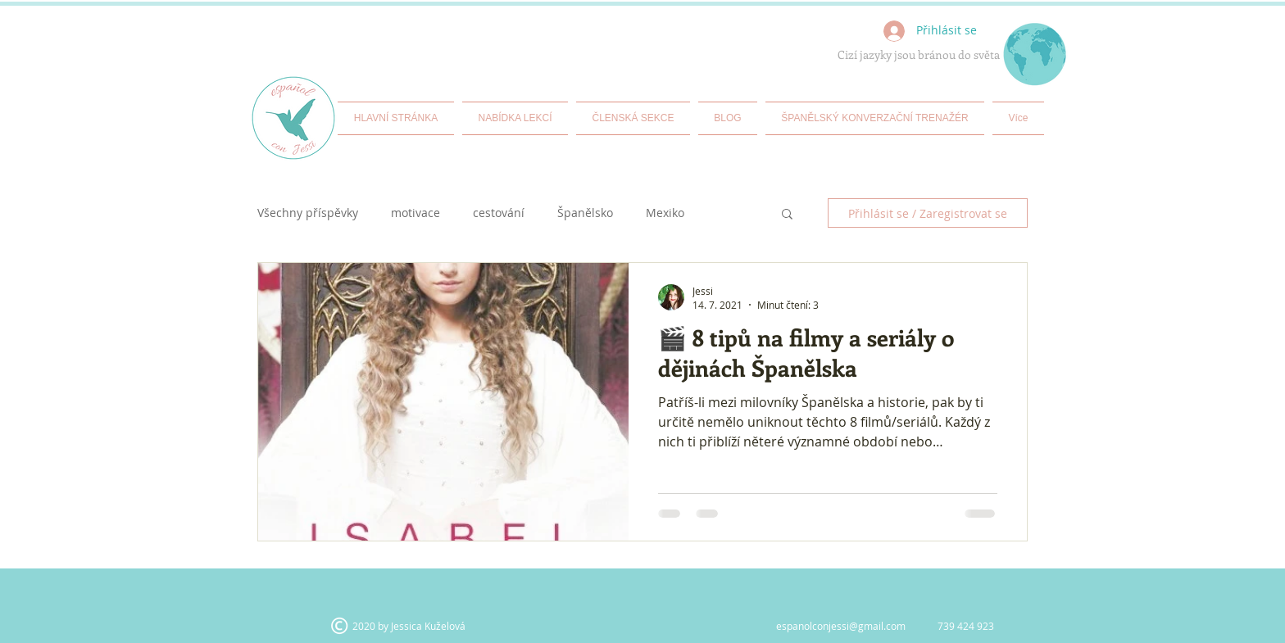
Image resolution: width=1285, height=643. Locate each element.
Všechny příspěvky (307, 213)
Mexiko (665, 213)
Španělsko (585, 213)
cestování (498, 213)
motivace (415, 213)
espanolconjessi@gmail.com (841, 625)
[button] (787, 215)
